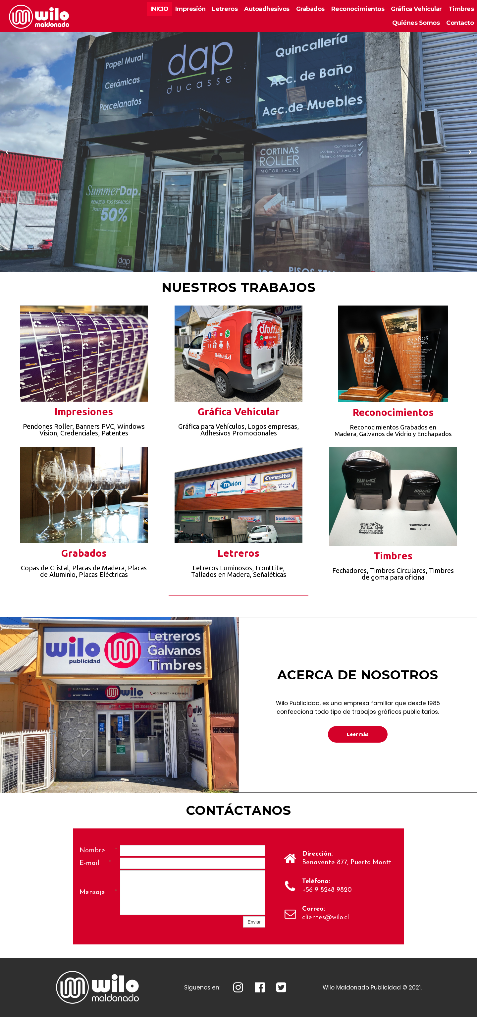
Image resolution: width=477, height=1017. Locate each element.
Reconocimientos (358, 9)
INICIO (159, 9)
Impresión (190, 9)
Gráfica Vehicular (416, 9)
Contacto (460, 23)
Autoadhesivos (267, 9)
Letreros (225, 9)
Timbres (461, 9)
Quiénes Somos (416, 23)
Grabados (310, 9)
